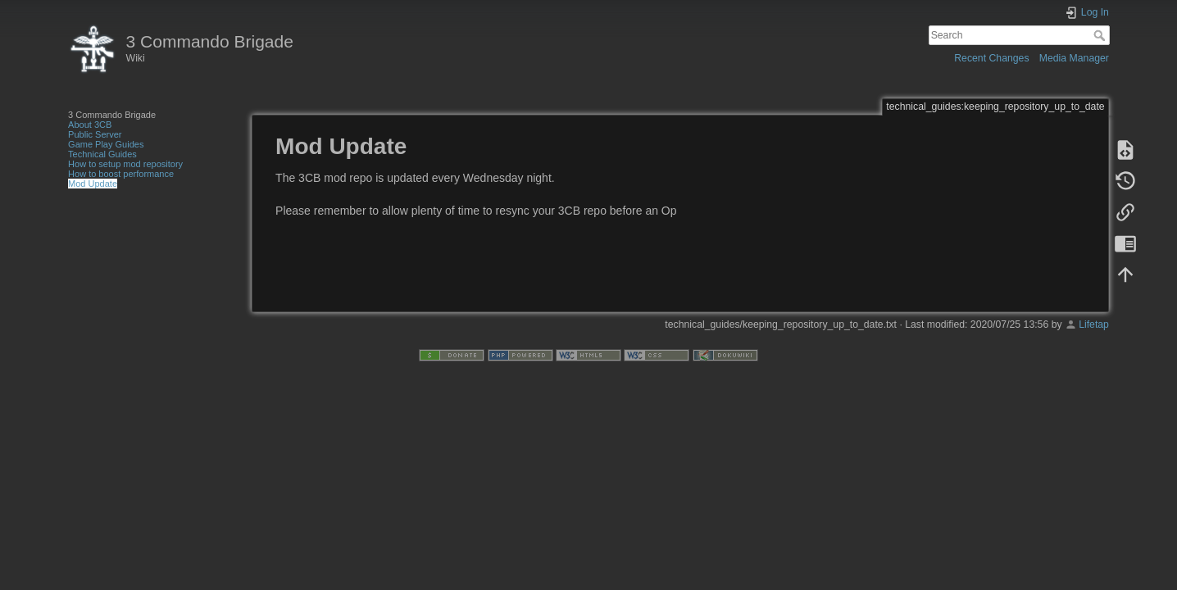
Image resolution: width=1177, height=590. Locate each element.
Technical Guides (102, 154)
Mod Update (92, 183)
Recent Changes (991, 58)
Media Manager (1074, 58)
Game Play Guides (105, 144)
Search (1101, 35)
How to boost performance (121, 174)
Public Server (94, 134)
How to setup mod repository (125, 164)
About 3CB (89, 124)
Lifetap (1094, 324)
